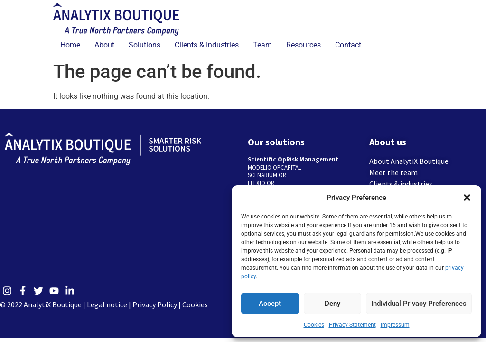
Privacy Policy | (157, 304)
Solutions (144, 44)
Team (262, 44)
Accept (270, 303)
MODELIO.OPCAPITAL (274, 167)
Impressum (395, 325)
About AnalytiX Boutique (409, 161)
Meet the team (393, 172)
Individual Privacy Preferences (419, 303)
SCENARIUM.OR (267, 175)
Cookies (314, 325)
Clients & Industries (207, 44)
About (104, 44)
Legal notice (107, 304)
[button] (467, 197)
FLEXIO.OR (261, 183)
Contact (348, 44)
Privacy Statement (352, 325)
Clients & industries (400, 184)
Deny (332, 303)
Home (70, 44)
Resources (303, 44)
